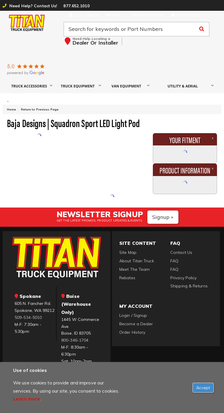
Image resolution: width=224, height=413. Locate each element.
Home (11, 109)
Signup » (163, 217)
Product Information (185, 170)
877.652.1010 (76, 5)
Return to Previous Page (40, 109)
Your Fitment (184, 139)
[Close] (203, 388)
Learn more (26, 399)
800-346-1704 (74, 340)
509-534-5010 (28, 317)
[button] (31, 86)
